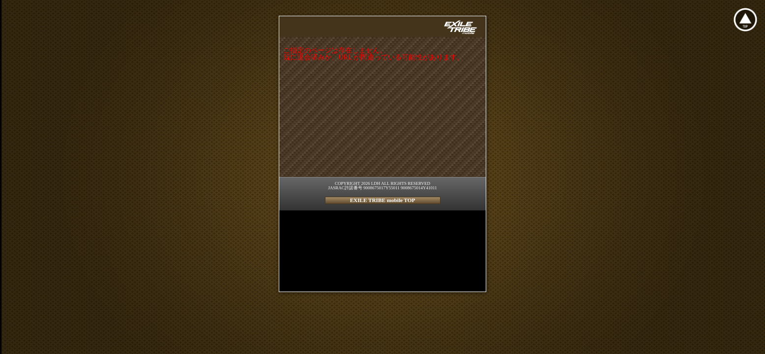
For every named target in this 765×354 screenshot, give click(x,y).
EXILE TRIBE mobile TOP (382, 200)
